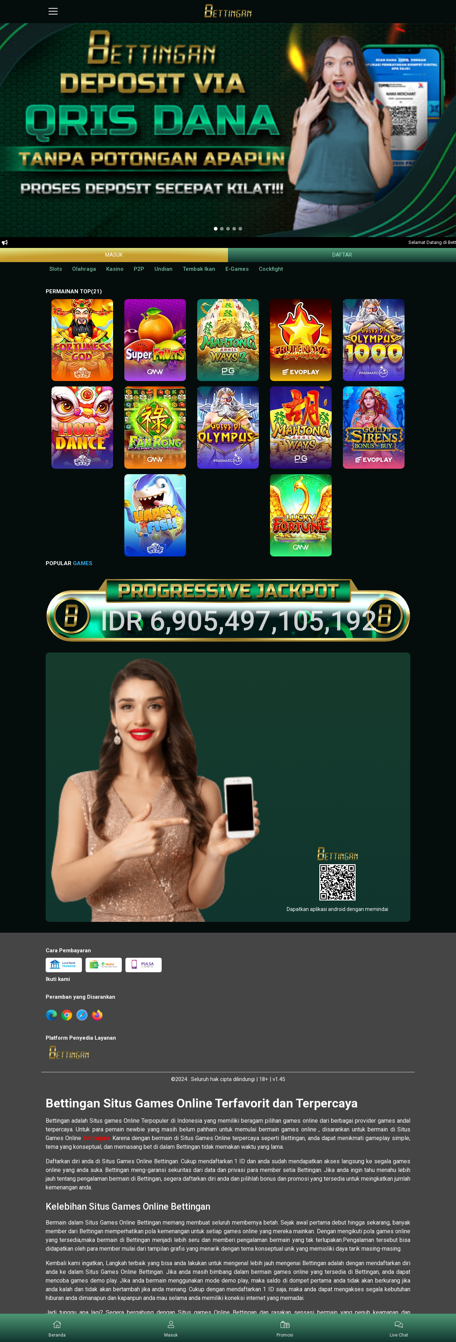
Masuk (114, 255)
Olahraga (84, 269)
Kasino (115, 269)
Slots (55, 269)
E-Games (237, 269)
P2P (139, 269)
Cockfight (271, 269)
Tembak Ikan (199, 269)
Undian (163, 269)
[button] (171, 1327)
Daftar (342, 255)
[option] (215, 229)
